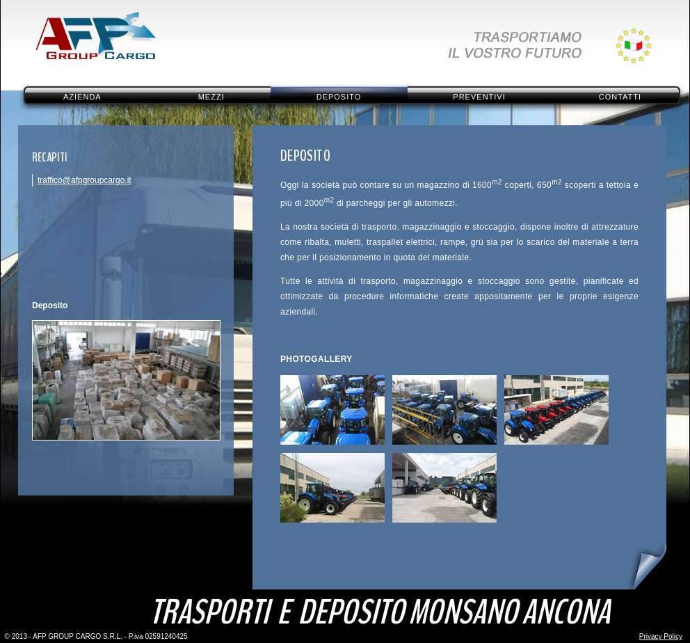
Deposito (339, 97)
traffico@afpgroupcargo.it (84, 180)
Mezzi (211, 97)
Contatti (620, 97)
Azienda (82, 97)
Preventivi (479, 97)
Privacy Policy (660, 636)
